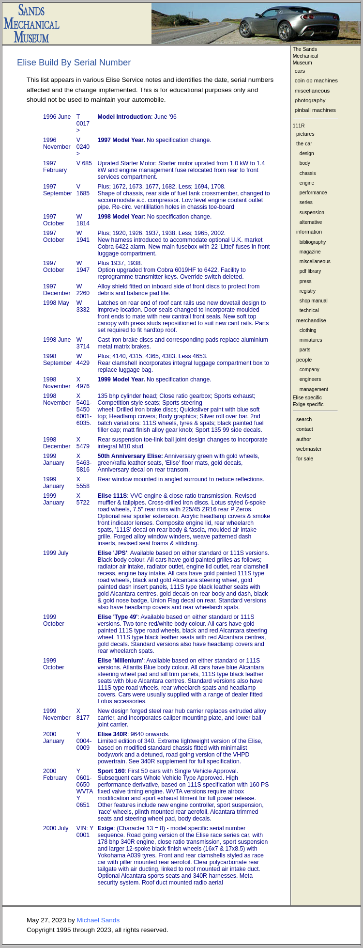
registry (308, 291)
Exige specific (308, 404)
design (307, 153)
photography (310, 100)
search (304, 419)
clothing (308, 330)
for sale (304, 458)
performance (313, 192)
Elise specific (307, 397)
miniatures (311, 340)
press (306, 281)
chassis (308, 173)
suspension (312, 212)
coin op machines (316, 80)
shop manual (314, 300)
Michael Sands (98, 920)
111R (299, 125)
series (306, 202)
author (303, 439)
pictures (305, 134)
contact (304, 429)
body (305, 163)
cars (300, 71)
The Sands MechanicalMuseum (305, 56)
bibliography (313, 242)
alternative (311, 222)
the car (304, 143)
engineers (310, 379)
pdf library (310, 271)
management (314, 389)
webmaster (309, 449)
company (309, 369)
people (304, 360)
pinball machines (315, 110)
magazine (310, 251)
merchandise (311, 320)
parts (305, 349)
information (309, 232)
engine (307, 183)
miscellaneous (312, 91)
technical (309, 310)
